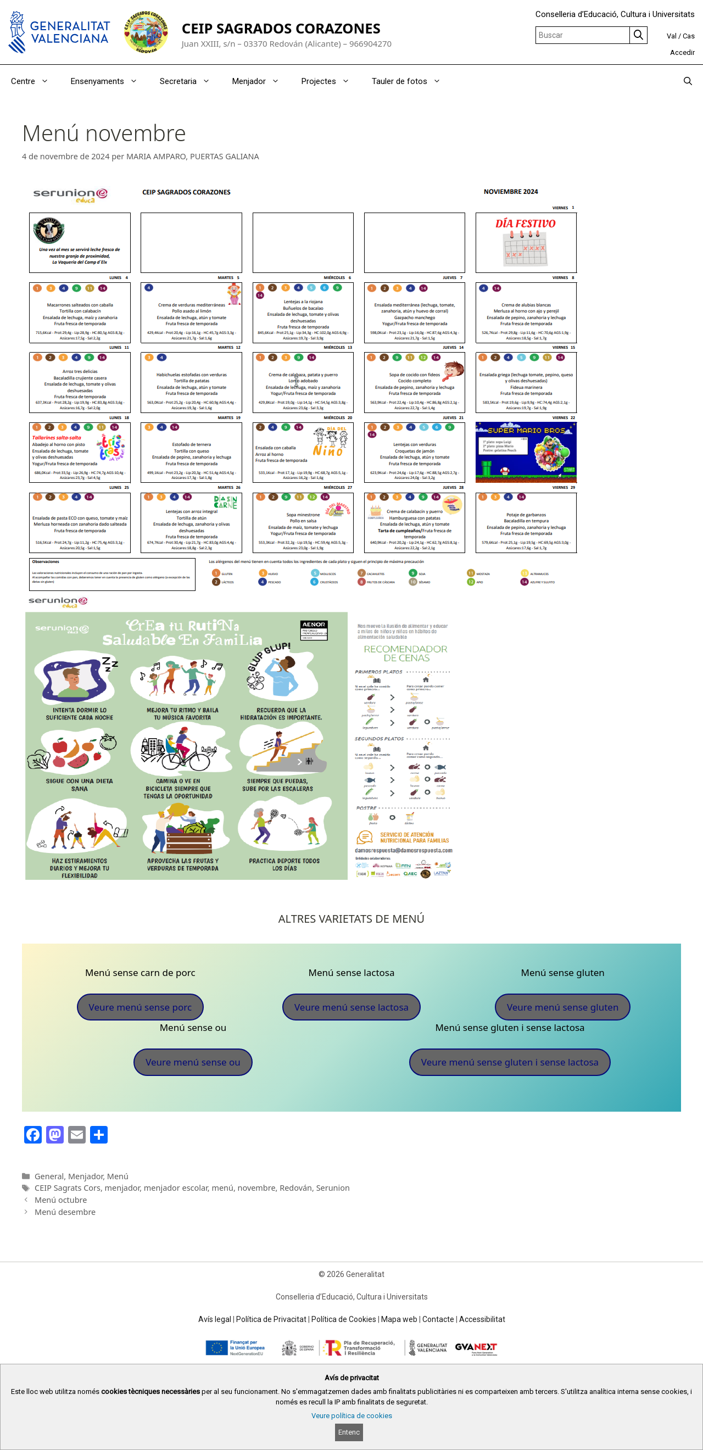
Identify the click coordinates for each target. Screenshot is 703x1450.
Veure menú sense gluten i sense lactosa (510, 1062)
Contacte (438, 1319)
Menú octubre (61, 1200)
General (49, 1176)
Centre (35, 81)
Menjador (261, 81)
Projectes (331, 81)
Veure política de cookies (351, 1416)
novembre (257, 1188)
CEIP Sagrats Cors (68, 1188)
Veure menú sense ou (193, 1062)
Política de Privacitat (271, 1319)
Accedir (682, 52)
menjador (122, 1188)
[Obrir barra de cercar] (688, 81)
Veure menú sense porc (140, 1007)
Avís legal (214, 1319)
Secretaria (190, 81)
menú (222, 1188)
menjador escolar (176, 1188)
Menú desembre (65, 1212)
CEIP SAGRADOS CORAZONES (281, 28)
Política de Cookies (343, 1319)
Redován (296, 1188)
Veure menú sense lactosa (351, 1007)
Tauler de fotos (412, 81)
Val (672, 36)
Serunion (333, 1188)
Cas (689, 36)
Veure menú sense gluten (563, 1007)
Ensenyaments (110, 81)
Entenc (349, 1432)
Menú (118, 1176)
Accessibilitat (482, 1319)
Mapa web (399, 1319)
